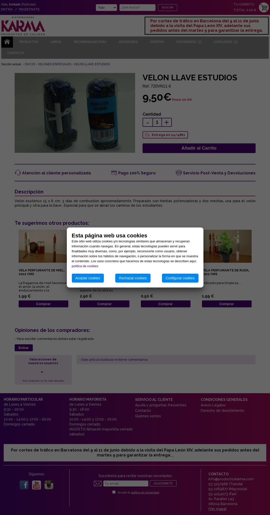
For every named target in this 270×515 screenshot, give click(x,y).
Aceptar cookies (88, 278)
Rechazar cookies (133, 278)
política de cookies (85, 266)
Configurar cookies (180, 278)
